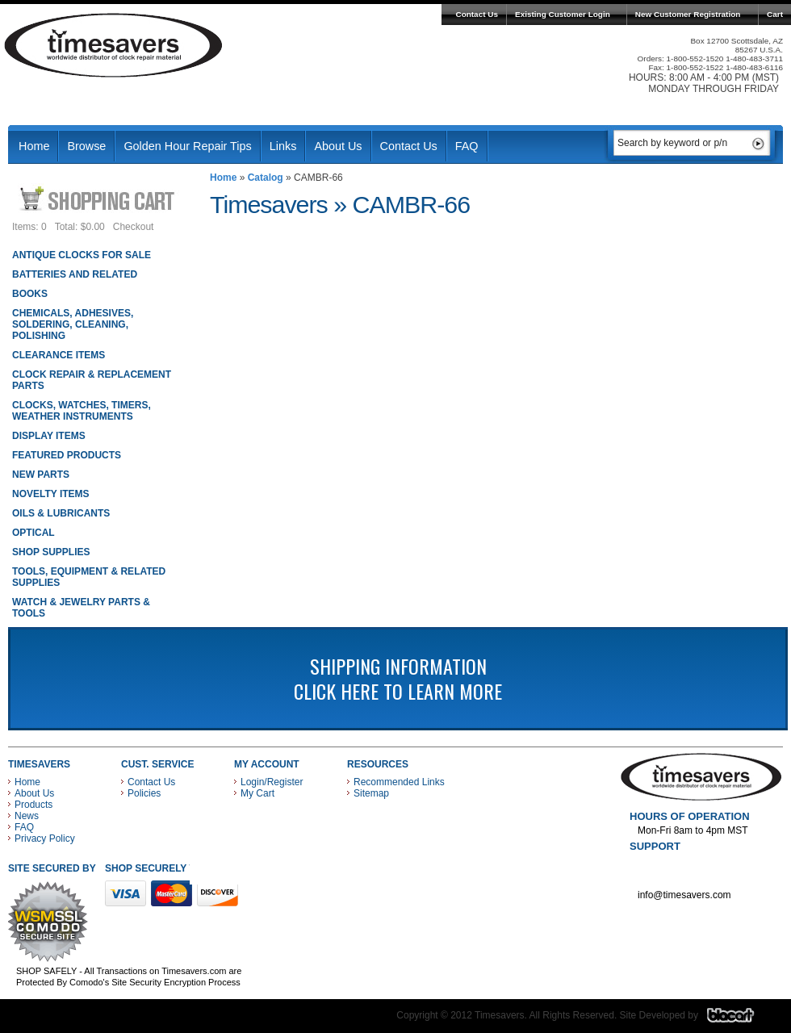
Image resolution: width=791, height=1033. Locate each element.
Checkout (133, 226)
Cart (775, 14)
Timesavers (114, 45)
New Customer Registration (688, 14)
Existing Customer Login (562, 14)
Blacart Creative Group (740, 1019)
